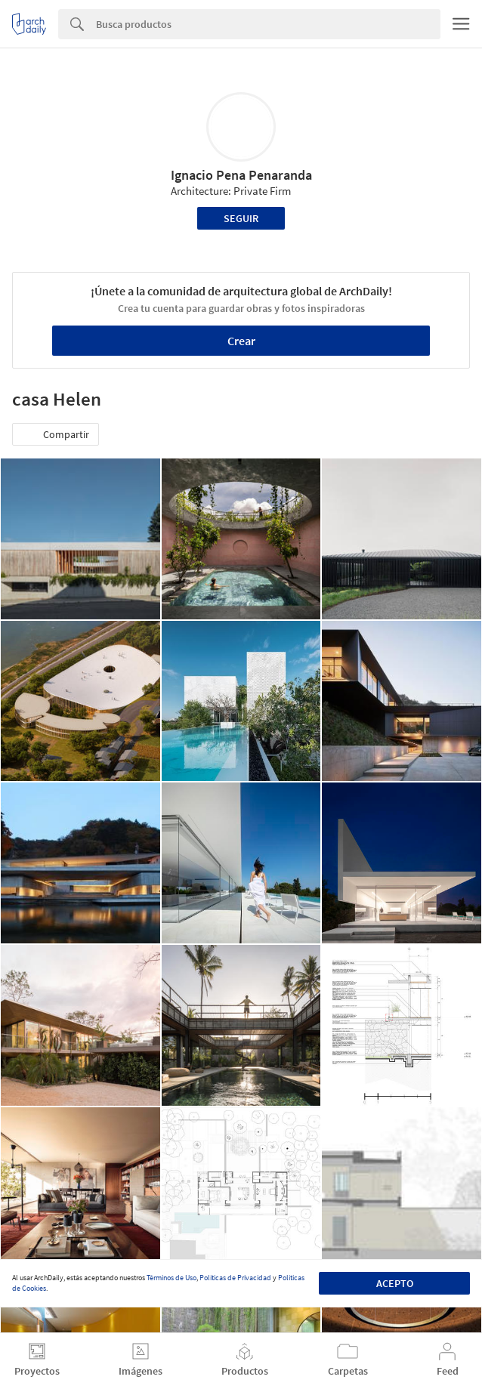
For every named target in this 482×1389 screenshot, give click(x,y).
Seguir (241, 218)
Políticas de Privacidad (235, 1278)
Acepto (394, 1283)
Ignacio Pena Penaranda (241, 175)
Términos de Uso (171, 1278)
